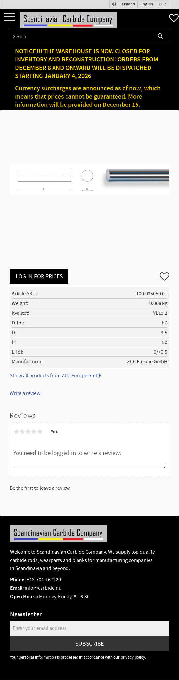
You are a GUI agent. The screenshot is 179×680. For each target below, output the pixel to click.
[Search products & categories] (81, 36)
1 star (16, 431)
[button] (9, 17)
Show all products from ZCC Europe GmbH (56, 375)
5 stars (39, 431)
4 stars (34, 431)
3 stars (28, 431)
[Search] (160, 36)
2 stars (22, 431)
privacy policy (133, 657)
